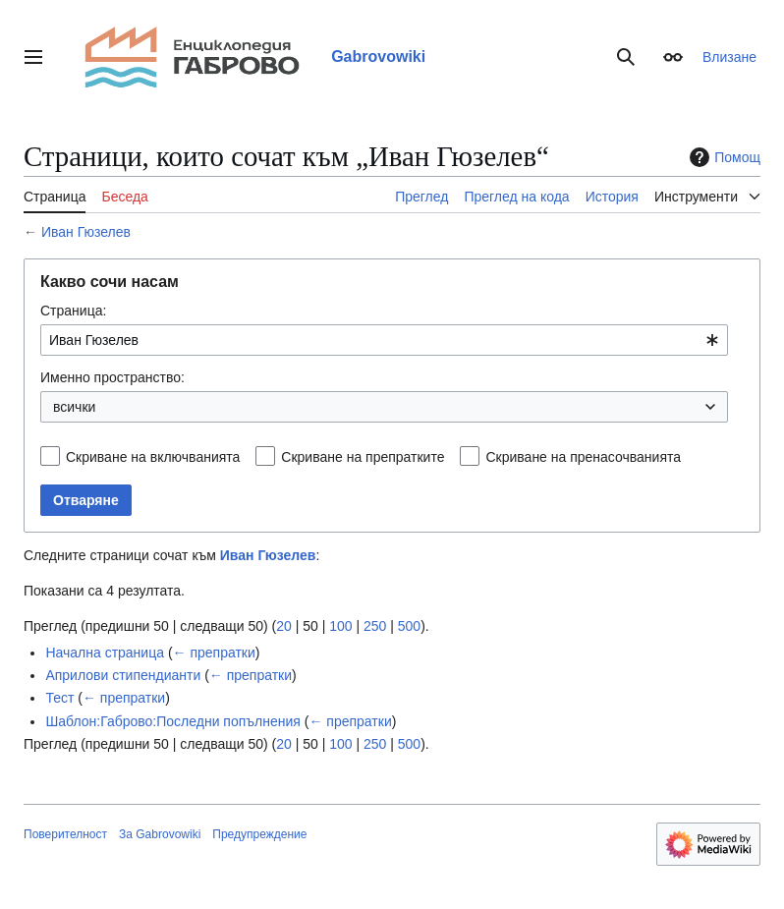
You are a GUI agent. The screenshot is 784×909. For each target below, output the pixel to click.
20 (284, 626)
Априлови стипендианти (122, 675)
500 (409, 626)
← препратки (214, 652)
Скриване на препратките (362, 457)
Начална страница (104, 652)
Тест (59, 698)
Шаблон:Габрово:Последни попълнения (173, 721)
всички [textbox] (74, 407)
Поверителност (65, 834)
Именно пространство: (112, 377)
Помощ (722, 157)
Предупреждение (259, 834)
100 (340, 626)
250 (375, 626)
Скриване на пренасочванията (583, 457)
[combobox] (384, 340)
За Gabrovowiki (159, 834)
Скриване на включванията (153, 457)
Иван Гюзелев (86, 232)
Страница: (73, 310)
